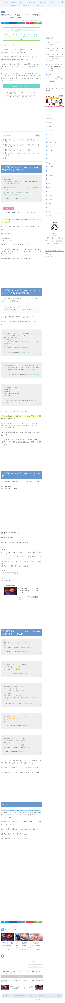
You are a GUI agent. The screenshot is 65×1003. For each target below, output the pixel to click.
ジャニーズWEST (52, 154)
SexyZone (50, 146)
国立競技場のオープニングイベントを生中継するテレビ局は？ (22, 140)
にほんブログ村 (49, 255)
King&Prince (42, 2)
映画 (48, 183)
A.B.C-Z (49, 150)
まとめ (8, 158)
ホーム (5, 2)
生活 (48, 211)
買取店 (49, 126)
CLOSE (37, 135)
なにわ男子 (52, 2)
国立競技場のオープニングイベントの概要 (18, 150)
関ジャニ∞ (13, 2)
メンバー (49, 130)
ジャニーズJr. (51, 171)
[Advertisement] (21, 117)
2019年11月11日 (24, 198)
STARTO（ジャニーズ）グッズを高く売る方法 (55, 49)
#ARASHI (17, 722)
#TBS (26, 718)
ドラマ (5, 5)
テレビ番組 (50, 175)
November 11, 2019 (32, 374)
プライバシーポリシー (24, 5)
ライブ (3, 11)
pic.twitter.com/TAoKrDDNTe (12, 194)
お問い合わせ (37, 5)
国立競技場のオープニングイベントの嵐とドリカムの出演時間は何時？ (22, 146)
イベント (49, 195)
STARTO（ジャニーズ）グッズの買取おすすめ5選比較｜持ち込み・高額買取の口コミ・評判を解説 (55, 57)
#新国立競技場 (26, 698)
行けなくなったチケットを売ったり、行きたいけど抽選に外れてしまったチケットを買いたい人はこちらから (21, 36)
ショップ (49, 134)
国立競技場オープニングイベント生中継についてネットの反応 (22, 154)
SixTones (22, 2)
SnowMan (31, 2)
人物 (48, 207)
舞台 (48, 187)
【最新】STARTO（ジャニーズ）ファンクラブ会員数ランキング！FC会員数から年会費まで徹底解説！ (55, 78)
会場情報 (13, 5)
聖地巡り (49, 203)
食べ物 (49, 215)
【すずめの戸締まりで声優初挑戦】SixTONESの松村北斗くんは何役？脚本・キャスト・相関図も (55, 68)
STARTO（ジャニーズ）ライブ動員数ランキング (55, 43)
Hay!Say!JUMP (51, 142)
